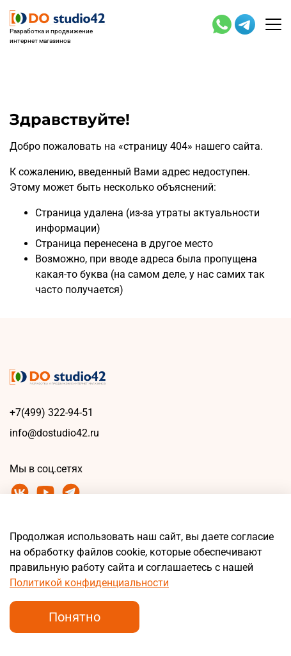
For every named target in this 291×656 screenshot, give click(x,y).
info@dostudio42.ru (54, 433)
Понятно (74, 617)
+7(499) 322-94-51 (51, 412)
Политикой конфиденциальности (89, 583)
